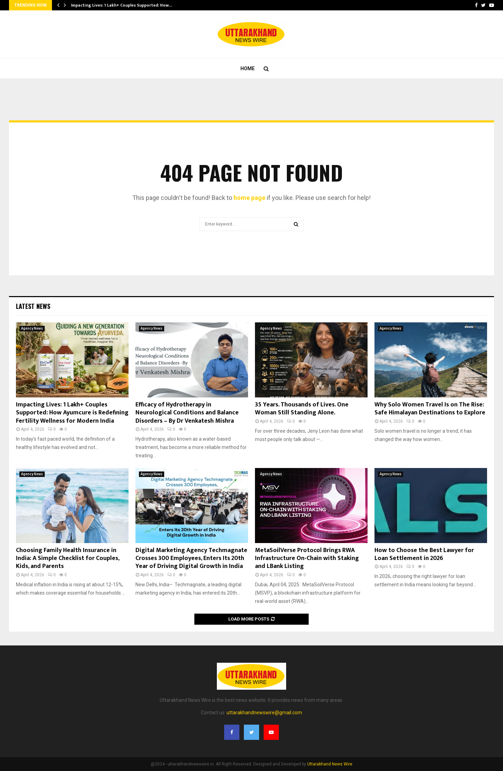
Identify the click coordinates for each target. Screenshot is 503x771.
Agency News (32, 328)
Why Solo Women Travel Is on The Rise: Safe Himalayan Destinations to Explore (429, 409)
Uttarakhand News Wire (329, 764)
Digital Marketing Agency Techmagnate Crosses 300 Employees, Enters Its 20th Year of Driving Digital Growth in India (191, 558)
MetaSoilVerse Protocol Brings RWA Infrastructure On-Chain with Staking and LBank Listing (307, 558)
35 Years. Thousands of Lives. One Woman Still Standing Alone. (301, 409)
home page (249, 197)
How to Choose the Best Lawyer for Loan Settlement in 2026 (424, 554)
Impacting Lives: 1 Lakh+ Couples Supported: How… (121, 5)
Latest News (33, 306)
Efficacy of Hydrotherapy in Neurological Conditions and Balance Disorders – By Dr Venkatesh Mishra (187, 413)
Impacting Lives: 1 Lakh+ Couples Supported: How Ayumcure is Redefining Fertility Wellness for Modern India (72, 413)
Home (247, 68)
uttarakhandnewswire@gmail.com (264, 712)
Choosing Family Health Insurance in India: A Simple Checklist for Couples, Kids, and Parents (67, 558)
